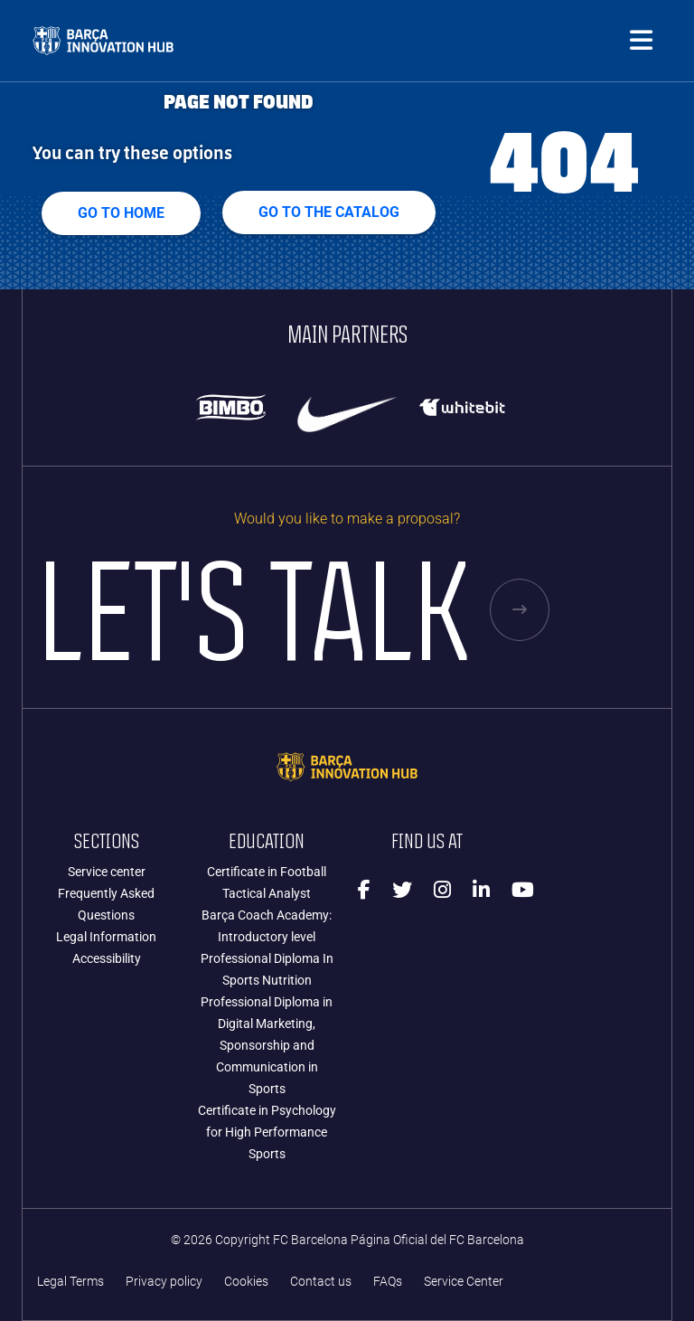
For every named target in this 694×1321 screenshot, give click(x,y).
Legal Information (106, 936)
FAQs (387, 1281)
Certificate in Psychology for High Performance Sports (267, 1132)
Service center (106, 871)
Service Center (463, 1281)
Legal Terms (70, 1281)
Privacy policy (164, 1281)
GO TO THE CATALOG (328, 212)
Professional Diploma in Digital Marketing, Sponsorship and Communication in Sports (267, 1045)
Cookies (246, 1281)
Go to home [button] (121, 213)
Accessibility (106, 958)
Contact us (321, 1281)
